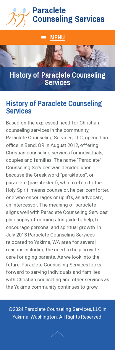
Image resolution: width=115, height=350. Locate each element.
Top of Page (58, 334)
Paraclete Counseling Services (69, 14)
